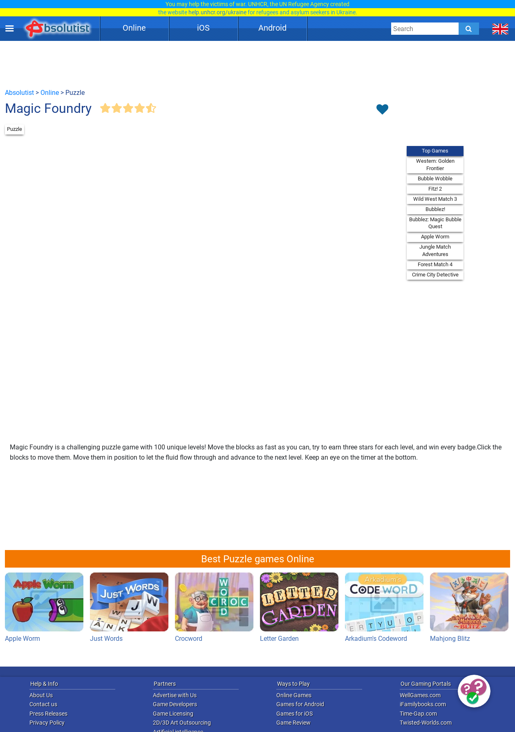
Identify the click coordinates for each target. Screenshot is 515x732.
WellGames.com (420, 695)
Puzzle (14, 129)
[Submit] (469, 28)
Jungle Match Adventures (435, 250)
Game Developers (175, 704)
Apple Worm (435, 237)
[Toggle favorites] (382, 110)
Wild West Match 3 (435, 199)
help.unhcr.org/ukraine (217, 12)
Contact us (43, 704)
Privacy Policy (47, 722)
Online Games (293, 695)
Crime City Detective (435, 275)
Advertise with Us (175, 695)
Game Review (293, 722)
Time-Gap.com (418, 713)
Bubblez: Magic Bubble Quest (435, 223)
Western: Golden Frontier (435, 164)
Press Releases (48, 713)
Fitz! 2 (435, 189)
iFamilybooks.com (423, 704)
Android (272, 28)
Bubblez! (435, 209)
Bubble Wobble (435, 178)
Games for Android (300, 704)
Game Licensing (173, 713)
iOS (203, 28)
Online (134, 28)
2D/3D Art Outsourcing (182, 722)
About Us (41, 695)
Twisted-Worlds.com (426, 722)
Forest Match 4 (435, 264)
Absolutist (19, 93)
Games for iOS (294, 713)
